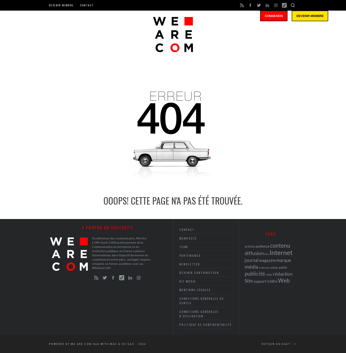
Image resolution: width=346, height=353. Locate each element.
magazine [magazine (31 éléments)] (267, 260)
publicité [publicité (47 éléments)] (255, 274)
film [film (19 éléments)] (266, 254)
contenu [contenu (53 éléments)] (280, 245)
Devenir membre (61, 5)
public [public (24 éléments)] (283, 267)
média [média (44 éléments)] (251, 267)
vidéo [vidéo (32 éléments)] (272, 281)
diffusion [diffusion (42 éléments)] (254, 253)
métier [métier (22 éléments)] (274, 267)
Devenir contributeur (199, 272)
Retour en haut (279, 344)
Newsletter (189, 264)
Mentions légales (195, 289)
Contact (87, 5)
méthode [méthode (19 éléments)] (264, 267)
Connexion (274, 16)
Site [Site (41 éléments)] (249, 281)
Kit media (187, 281)
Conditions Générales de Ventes (201, 300)
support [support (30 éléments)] (259, 281)
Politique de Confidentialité (205, 324)
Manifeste (188, 238)
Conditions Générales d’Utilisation (199, 313)
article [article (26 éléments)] (250, 246)
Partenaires (190, 255)
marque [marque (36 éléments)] (283, 260)
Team (183, 246)
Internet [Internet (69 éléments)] (281, 252)
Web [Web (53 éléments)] (284, 280)
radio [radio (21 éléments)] (269, 274)
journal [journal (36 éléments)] (251, 260)
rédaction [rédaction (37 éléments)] (283, 274)
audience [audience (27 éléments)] (262, 246)
